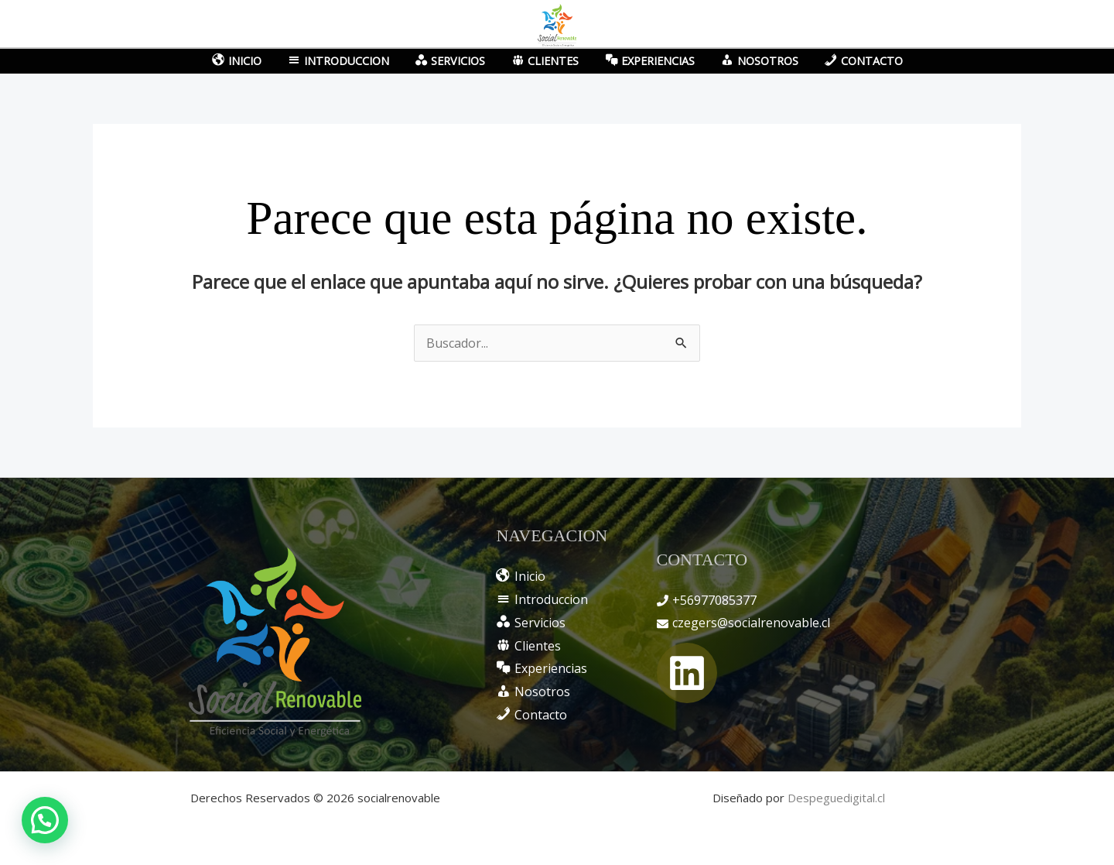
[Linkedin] (687, 673)
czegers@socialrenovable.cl (751, 622)
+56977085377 (714, 600)
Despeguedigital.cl (836, 797)
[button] (45, 820)
